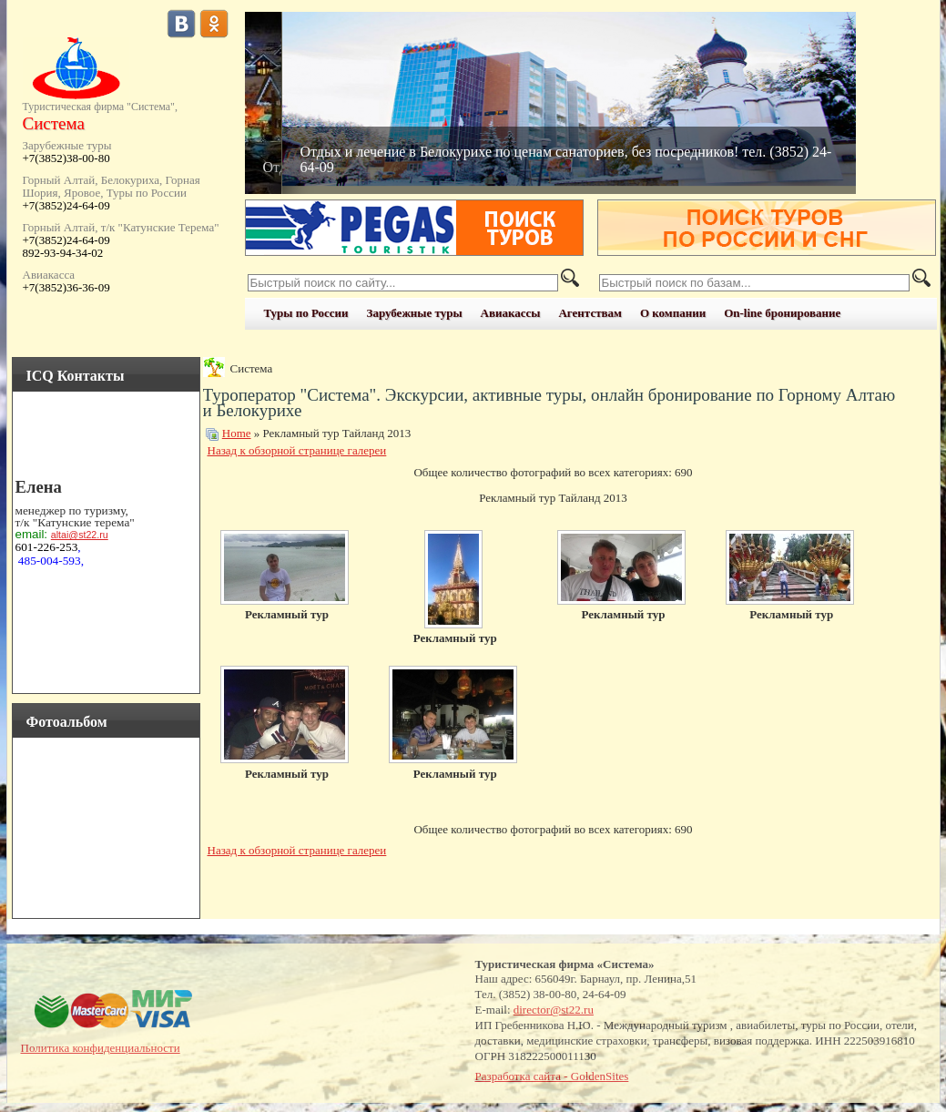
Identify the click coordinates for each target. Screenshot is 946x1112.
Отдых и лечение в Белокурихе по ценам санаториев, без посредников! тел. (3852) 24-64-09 (566, 159)
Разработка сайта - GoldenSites (552, 1076)
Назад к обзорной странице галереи (297, 450)
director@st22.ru (554, 1009)
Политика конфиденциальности (100, 1048)
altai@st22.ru (79, 534)
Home (236, 433)
